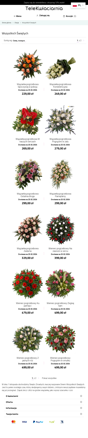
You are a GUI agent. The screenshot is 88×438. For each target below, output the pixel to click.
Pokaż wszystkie (49, 378)
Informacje (44, 408)
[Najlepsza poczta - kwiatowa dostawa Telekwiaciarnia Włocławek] (44, 9)
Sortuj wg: (8, 40)
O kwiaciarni (44, 396)
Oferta (44, 402)
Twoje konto (44, 414)
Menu (17, 16)
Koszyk (69, 16)
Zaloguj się (43, 15)
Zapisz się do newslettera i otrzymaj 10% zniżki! (44, 2)
